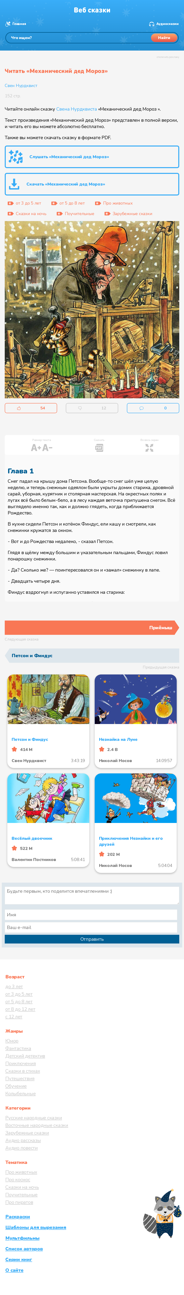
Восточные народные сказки (36, 1125)
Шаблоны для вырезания (35, 1227)
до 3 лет (14, 986)
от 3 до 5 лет (19, 994)
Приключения (20, 1063)
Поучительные (21, 1195)
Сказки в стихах (22, 1071)
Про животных (21, 1172)
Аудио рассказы (23, 1140)
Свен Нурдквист (21, 86)
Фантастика (18, 1048)
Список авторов (24, 1249)
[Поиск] (92, 38)
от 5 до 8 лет (19, 1001)
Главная (19, 24)
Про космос (17, 1179)
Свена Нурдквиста (76, 109)
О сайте (14, 1270)
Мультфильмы (22, 1238)
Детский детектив (25, 1056)
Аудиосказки (167, 24)
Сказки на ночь (22, 1187)
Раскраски (17, 1217)
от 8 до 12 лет (20, 1009)
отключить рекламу (168, 57)
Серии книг (18, 1259)
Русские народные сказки (33, 1118)
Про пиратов (19, 1202)
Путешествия (19, 1078)
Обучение (16, 1086)
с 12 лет (13, 1016)
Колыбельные (20, 1093)
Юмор (11, 1041)
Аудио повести (21, 1148)
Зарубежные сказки (27, 1133)
